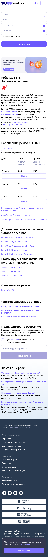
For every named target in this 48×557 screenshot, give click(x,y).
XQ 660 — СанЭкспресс (11, 275)
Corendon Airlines (9, 112)
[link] (8, 69)
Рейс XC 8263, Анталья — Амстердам (17, 254)
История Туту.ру (9, 459)
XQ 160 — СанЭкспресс (11, 271)
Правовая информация (34, 533)
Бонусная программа (11, 446)
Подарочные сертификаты (14, 449)
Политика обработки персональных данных (12, 532)
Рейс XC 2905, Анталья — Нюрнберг (17, 237)
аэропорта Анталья (20, 122)
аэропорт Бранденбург (13, 124)
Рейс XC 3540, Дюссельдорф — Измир (18, 246)
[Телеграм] (4, 492)
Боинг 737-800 (8, 290)
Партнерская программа (13, 484)
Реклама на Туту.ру (10, 480)
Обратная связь (9, 467)
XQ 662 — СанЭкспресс (11, 267)
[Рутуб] (21, 492)
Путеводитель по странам (14, 442)
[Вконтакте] (10, 492)
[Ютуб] (15, 492)
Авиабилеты (7, 425)
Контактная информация (13, 470)
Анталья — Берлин (9, 114)
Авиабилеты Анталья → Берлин (15, 215)
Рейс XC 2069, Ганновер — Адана (16, 242)
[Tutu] (7, 3)
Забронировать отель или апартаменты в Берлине (24, 219)
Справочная (7, 438)
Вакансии (6, 463)
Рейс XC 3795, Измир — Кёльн (14, 250)
